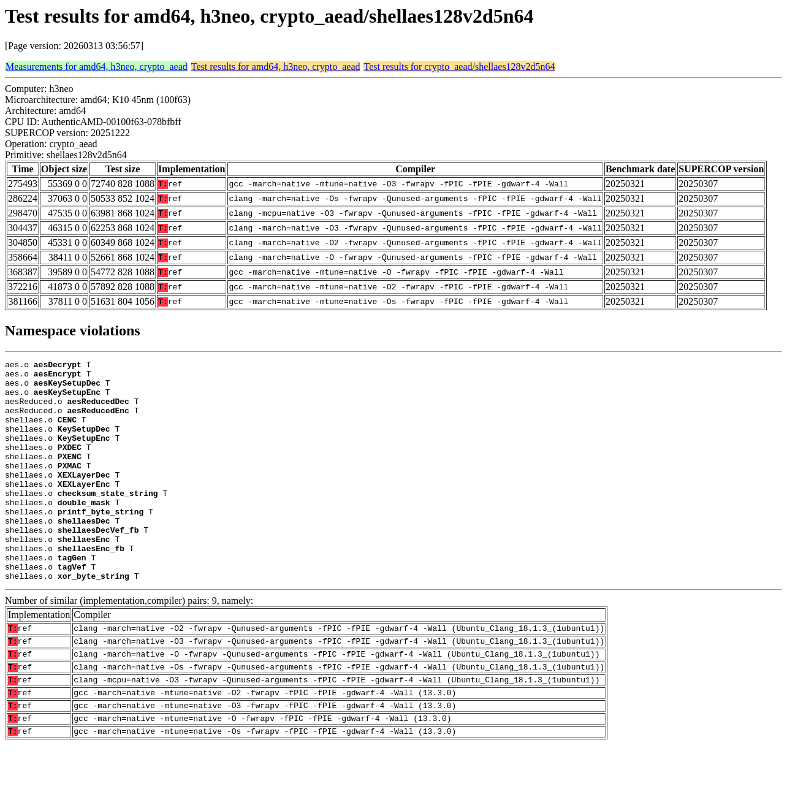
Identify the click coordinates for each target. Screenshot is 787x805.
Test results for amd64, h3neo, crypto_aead (275, 66)
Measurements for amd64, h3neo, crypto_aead (97, 66)
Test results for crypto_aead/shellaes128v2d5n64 (459, 66)
